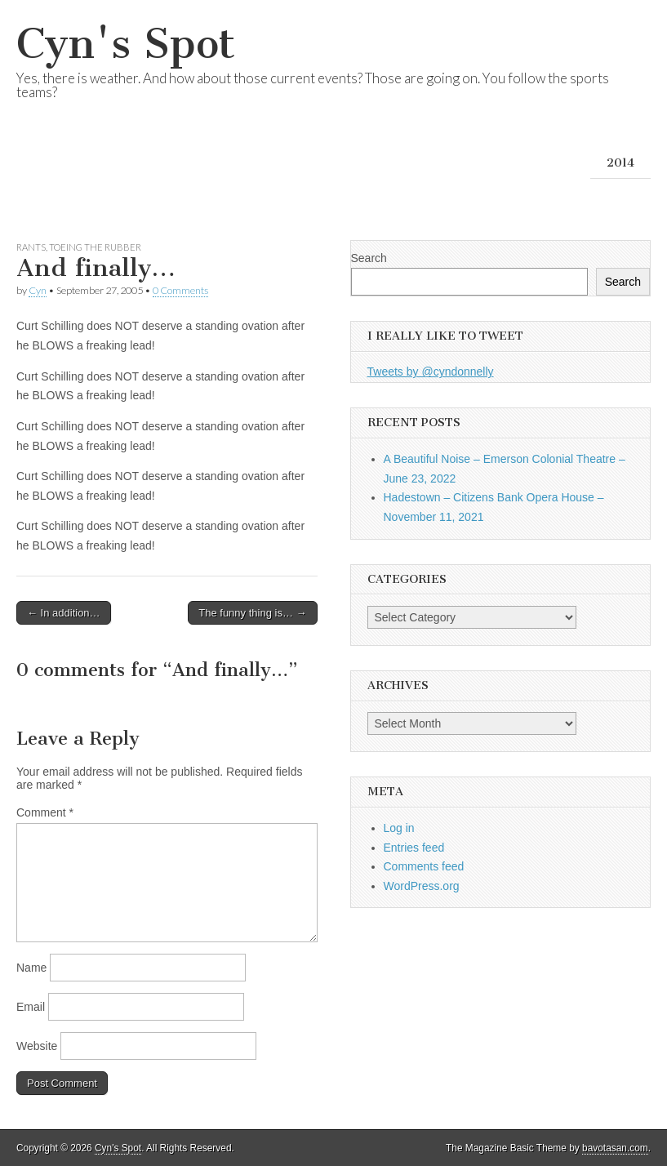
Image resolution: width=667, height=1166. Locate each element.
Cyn (38, 290)
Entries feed (414, 847)
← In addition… (63, 613)
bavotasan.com (615, 1148)
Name (31, 967)
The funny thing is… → (252, 613)
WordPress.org (422, 885)
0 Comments (180, 290)
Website (36, 1046)
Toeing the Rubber (95, 247)
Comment (44, 812)
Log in (399, 827)
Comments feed (424, 866)
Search (369, 258)
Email (30, 1006)
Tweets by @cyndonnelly (430, 371)
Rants (31, 247)
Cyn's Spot (125, 44)
